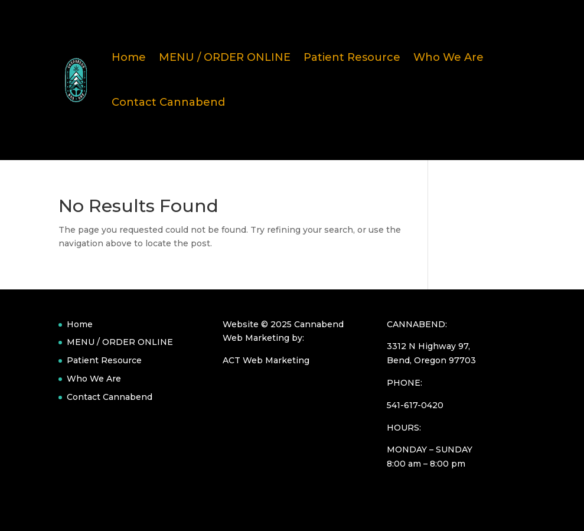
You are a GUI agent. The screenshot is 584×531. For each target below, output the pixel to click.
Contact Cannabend (168, 102)
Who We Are (448, 57)
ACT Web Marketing (266, 360)
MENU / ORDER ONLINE (225, 57)
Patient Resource (352, 57)
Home (129, 57)
